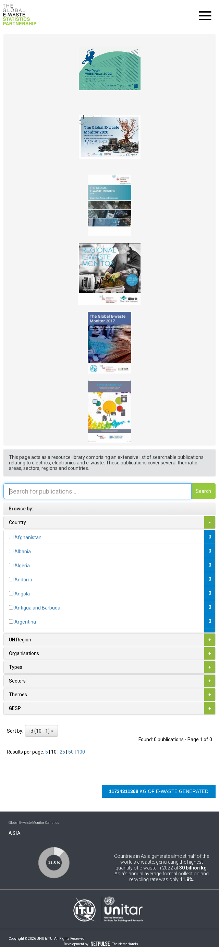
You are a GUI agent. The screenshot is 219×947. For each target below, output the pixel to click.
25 (63, 752)
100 (81, 752)
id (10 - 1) (41, 731)
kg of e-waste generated (158, 791)
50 (71, 752)
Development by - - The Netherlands (101, 944)
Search (203, 491)
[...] (11, 537)
